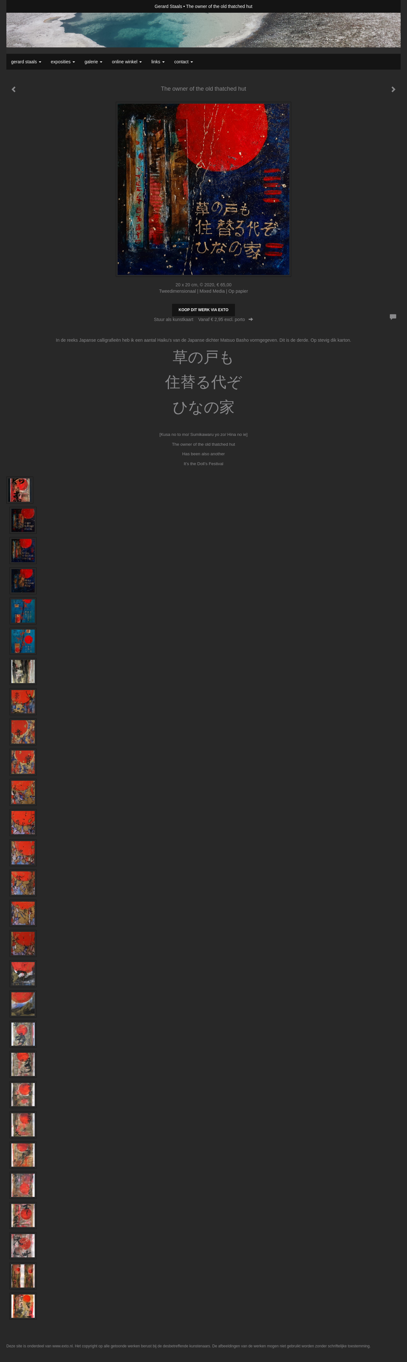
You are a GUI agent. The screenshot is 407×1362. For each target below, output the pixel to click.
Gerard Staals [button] (26, 61)
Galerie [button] (93, 61)
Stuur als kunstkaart (203, 319)
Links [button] (158, 61)
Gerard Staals (168, 6)
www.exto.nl (62, 1346)
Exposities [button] (63, 61)
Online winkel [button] (127, 61)
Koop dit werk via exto (203, 310)
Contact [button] (183, 61)
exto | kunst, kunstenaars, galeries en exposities (24, 6)
